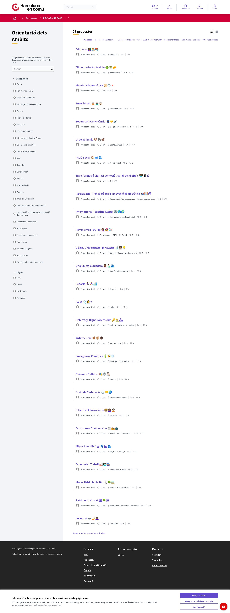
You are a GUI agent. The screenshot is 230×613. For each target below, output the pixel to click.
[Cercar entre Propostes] (33, 69)
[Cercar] (80, 7)
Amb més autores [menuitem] (210, 39)
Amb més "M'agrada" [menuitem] (152, 39)
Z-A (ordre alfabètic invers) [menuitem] (129, 39)
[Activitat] (199, 7)
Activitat (156, 554)
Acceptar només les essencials (199, 601)
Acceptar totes (199, 595)
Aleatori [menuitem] (88, 39)
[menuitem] (33, 69)
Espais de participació (95, 565)
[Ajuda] (169, 7)
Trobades (157, 560)
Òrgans (87, 570)
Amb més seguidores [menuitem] (191, 39)
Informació (89, 575)
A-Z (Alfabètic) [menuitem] (109, 39)
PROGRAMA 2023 (52, 18)
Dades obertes (159, 565)
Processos (31, 18)
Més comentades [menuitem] (171, 39)
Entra (121, 554)
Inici (86, 554)
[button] (20, 78)
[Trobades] (185, 7)
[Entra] (214, 7)
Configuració (199, 607)
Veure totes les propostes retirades (89, 533)
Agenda (89, 580)
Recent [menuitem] (97, 39)
